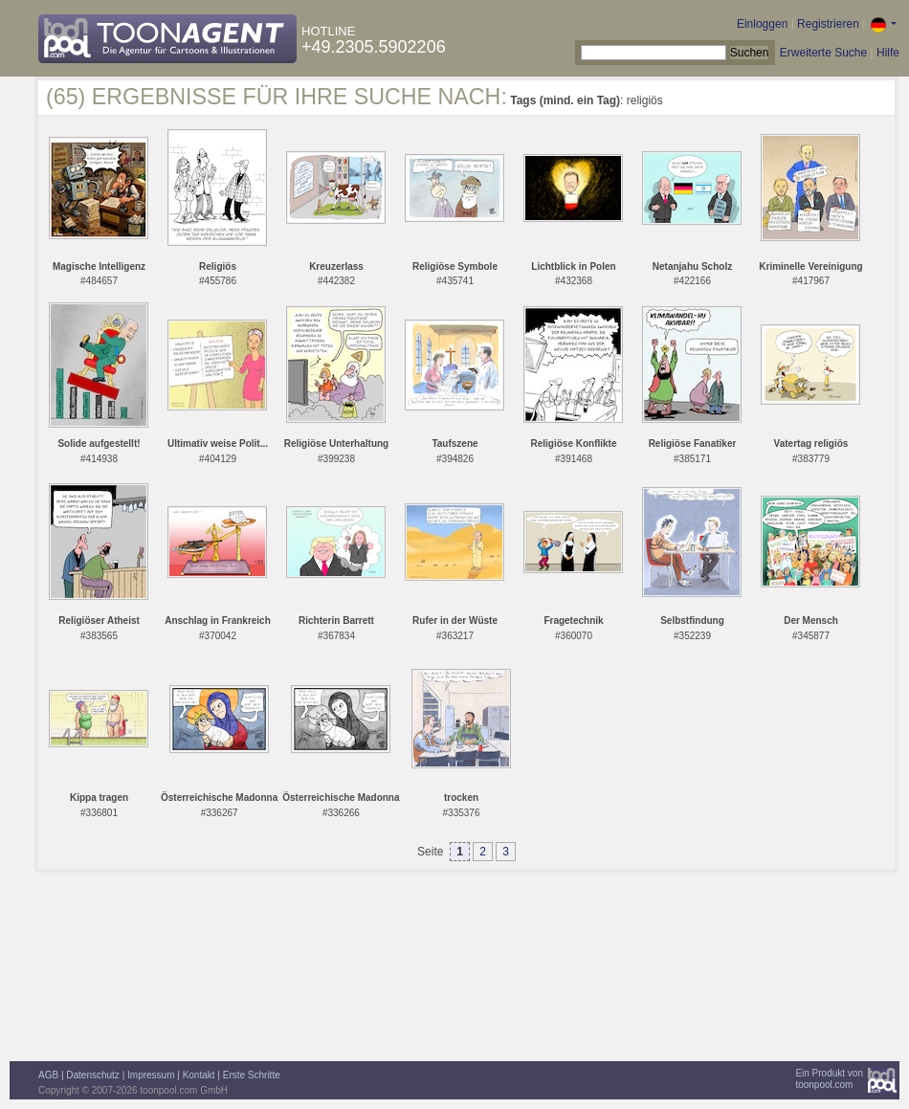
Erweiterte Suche (823, 52)
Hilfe (887, 52)
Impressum (150, 1075)
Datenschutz (93, 1075)
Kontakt (199, 1075)
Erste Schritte (251, 1075)
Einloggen (762, 24)
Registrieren (828, 24)
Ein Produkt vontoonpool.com (829, 1079)
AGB (48, 1075)
